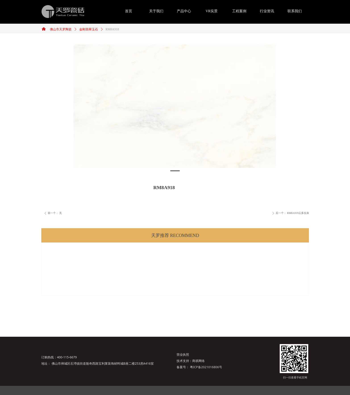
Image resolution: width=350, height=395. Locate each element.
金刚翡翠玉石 (88, 29)
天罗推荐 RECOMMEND (175, 235)
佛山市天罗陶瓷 (61, 29)
